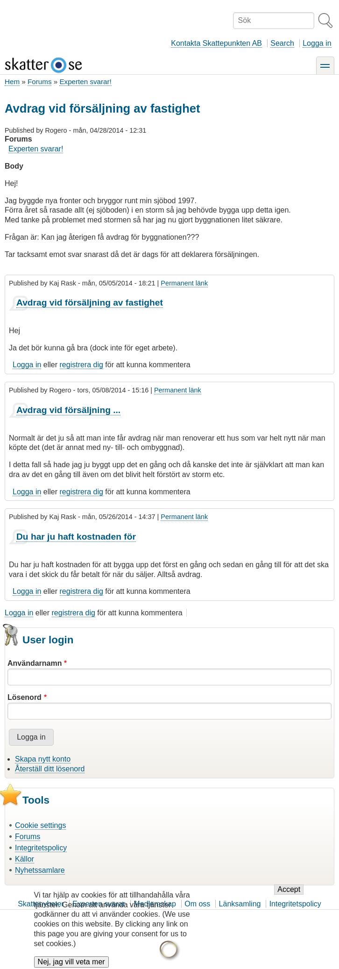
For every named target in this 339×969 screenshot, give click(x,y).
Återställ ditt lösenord (50, 769)
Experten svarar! (85, 82)
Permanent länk (184, 283)
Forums (39, 82)
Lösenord (24, 697)
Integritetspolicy (41, 848)
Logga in (317, 43)
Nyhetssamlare (40, 870)
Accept (288, 896)
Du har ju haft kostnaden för (76, 537)
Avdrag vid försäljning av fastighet (89, 302)
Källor (24, 859)
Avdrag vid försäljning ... (68, 410)
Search (282, 43)
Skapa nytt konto (43, 759)
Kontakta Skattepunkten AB (216, 43)
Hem (12, 82)
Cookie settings (40, 825)
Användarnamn (34, 663)
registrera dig (81, 365)
